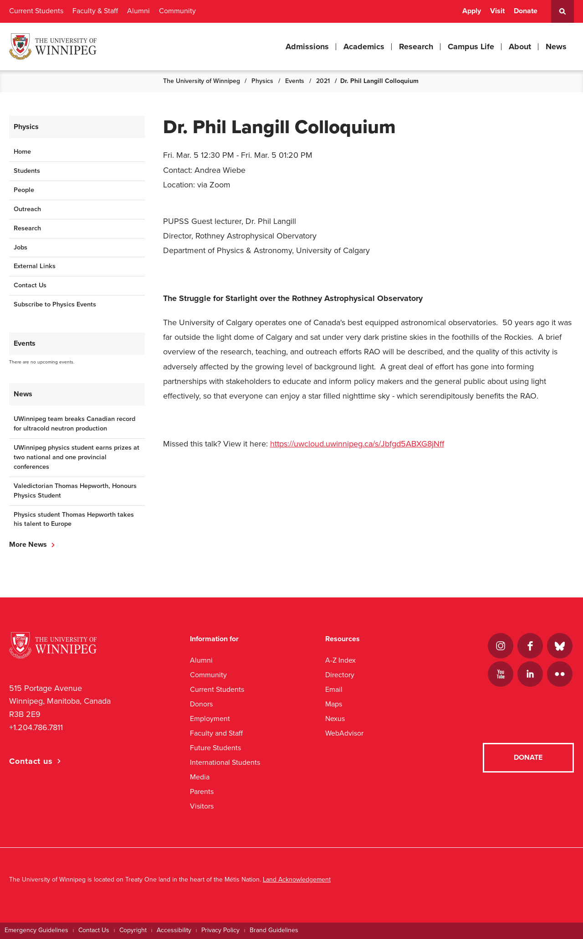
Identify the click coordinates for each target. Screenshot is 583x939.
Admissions (307, 47)
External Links (35, 266)
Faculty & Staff (95, 11)
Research (416, 47)
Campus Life (471, 47)
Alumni (138, 11)
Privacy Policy (220, 930)
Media (200, 777)
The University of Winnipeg (201, 81)
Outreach (27, 209)
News (556, 47)
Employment (210, 718)
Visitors (202, 806)
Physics (262, 81)
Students (27, 171)
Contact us (31, 761)
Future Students (215, 747)
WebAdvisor (344, 733)
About (520, 47)
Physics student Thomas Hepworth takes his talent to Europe (74, 519)
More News (28, 544)
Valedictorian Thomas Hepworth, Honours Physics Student (75, 490)
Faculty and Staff (216, 733)
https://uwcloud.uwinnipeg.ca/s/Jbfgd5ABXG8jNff (357, 444)
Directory (339, 674)
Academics (363, 47)
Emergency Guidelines (36, 930)
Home (22, 152)
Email (334, 689)
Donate (525, 11)
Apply (471, 11)
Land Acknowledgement (297, 879)
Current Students (36, 11)
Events (294, 81)
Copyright (133, 930)
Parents (202, 791)
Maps (333, 704)
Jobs (20, 247)
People (24, 190)
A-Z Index (340, 660)
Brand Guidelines (274, 930)
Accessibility (174, 930)
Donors (201, 704)
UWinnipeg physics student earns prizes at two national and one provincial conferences (76, 457)
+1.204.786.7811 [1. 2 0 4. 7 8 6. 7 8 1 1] (36, 727)
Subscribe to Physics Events (55, 304)
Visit (497, 11)
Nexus (335, 718)
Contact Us (30, 285)
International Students (225, 762)
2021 (323, 81)
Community (177, 11)
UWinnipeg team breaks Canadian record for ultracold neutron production (74, 423)
